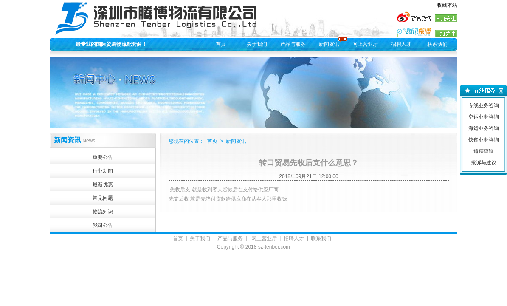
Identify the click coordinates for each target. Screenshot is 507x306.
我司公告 (103, 225)
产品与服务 (293, 44)
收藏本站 (447, 5)
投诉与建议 (483, 163)
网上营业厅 (365, 44)
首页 (221, 44)
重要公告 (103, 157)
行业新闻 (103, 171)
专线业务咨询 (483, 105)
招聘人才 (401, 44)
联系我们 (437, 44)
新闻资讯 (329, 44)
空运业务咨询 (483, 117)
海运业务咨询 (483, 128)
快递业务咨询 (483, 140)
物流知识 (103, 212)
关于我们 (257, 44)
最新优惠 (103, 184)
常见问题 (103, 198)
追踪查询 (483, 151)
